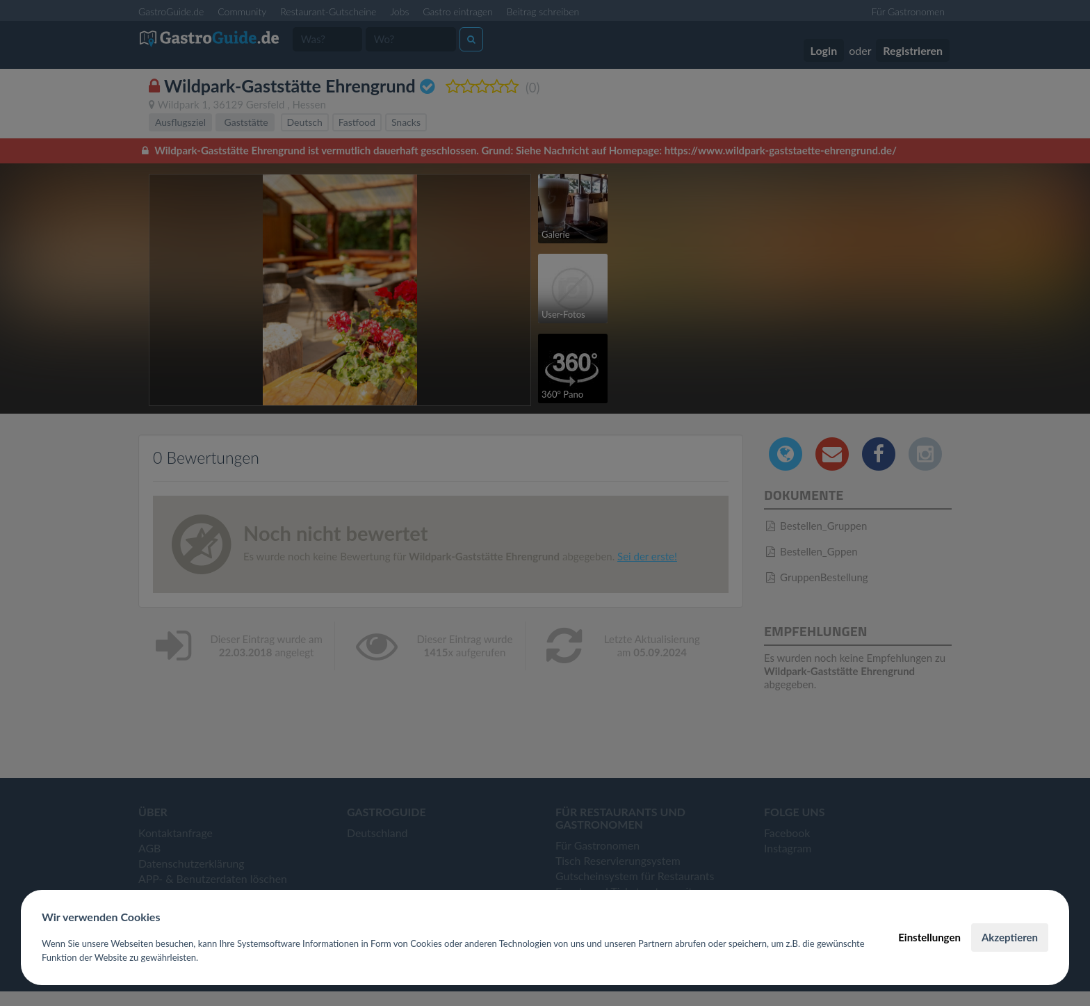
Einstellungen (929, 937)
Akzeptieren (1010, 937)
